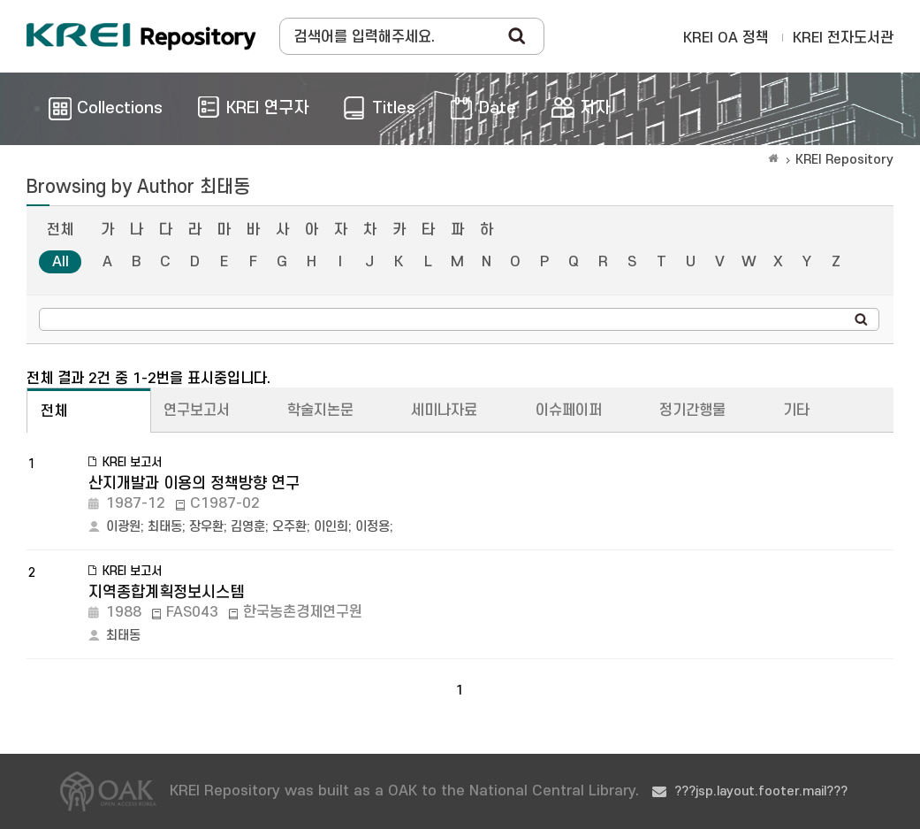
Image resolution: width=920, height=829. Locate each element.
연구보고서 (196, 410)
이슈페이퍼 (569, 410)
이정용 (372, 526)
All (60, 262)
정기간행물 (692, 410)
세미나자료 (444, 410)
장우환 (206, 526)
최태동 (165, 526)
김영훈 (248, 526)
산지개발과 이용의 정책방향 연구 (194, 483)
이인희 (331, 526)
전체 (60, 230)
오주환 (289, 526)
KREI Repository (844, 159)
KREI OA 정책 (726, 38)
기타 (796, 410)
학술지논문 (320, 410)
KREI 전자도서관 (843, 38)
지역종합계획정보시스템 (166, 592)
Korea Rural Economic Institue (141, 36)
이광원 (123, 526)
